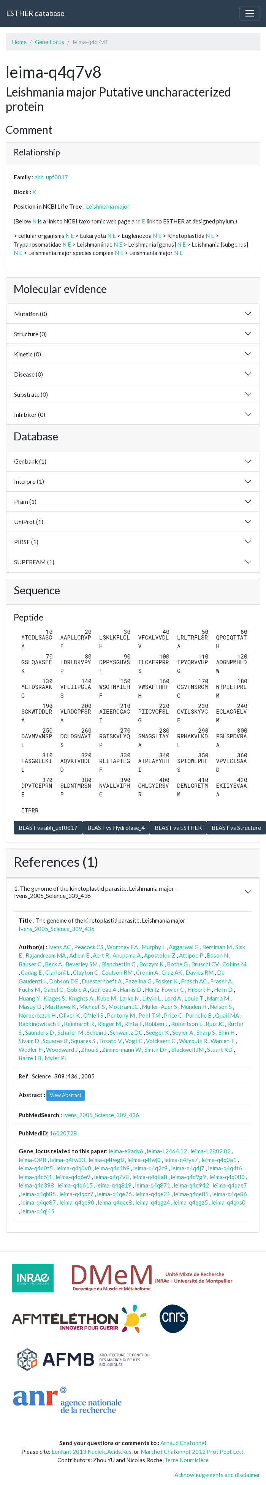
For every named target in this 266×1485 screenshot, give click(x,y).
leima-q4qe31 (152, 1194)
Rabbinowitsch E (39, 1023)
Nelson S (221, 1006)
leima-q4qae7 (229, 1185)
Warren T (222, 1040)
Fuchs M (29, 989)
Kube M (106, 998)
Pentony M (121, 1015)
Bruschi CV (205, 964)
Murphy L (153, 947)
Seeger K (157, 1032)
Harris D (130, 989)
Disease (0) (28, 374)
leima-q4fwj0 (144, 1159)
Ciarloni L (57, 972)
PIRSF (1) (26, 541)
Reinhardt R (79, 1023)
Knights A (80, 998)
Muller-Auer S (159, 1006)
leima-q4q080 (227, 1176)
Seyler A (182, 1032)
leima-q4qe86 (229, 1194)
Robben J (156, 1023)
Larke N (129, 998)
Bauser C (30, 964)
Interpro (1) (29, 481)
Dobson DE (63, 981)
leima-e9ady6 (126, 1151)
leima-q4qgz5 (190, 1202)
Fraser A (221, 981)
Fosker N (166, 981)
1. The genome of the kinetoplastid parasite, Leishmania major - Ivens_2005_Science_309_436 (95, 892)
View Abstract (65, 1095)
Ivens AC (59, 947)
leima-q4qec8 (115, 1202)
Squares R (55, 1040)
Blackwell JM (187, 1049)
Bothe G (177, 964)
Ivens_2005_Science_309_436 (57, 928)
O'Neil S (93, 1015)
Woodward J (62, 1049)
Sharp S (205, 1032)
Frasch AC (194, 981)
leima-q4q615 (75, 1185)
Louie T (193, 998)
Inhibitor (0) (29, 414)
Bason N (217, 955)
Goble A (76, 989)
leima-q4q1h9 (112, 1168)
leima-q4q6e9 (72, 1176)
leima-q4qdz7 (76, 1194)
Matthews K (60, 1006)
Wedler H (31, 1049)
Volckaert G (161, 1040)
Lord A (172, 998)
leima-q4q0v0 (73, 1168)
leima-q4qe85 (191, 1194)
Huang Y (29, 998)
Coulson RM (117, 972)
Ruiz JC (215, 1023)
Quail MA (227, 1015)
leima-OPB (32, 1159)
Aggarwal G (184, 947)
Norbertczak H (37, 1015)
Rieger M (109, 1023)
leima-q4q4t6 (225, 1168)
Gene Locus (49, 41)
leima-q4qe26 (114, 1194)
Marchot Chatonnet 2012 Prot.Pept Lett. (193, 1451)
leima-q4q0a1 (218, 1159)
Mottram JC (123, 1006)
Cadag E (31, 972)
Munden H (193, 1006)
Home (19, 41)
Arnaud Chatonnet (183, 1442)
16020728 (63, 1133)
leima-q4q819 (113, 1185)
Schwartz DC (126, 1032)
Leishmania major (108, 206)
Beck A (53, 964)
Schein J (96, 1032)
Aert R (101, 955)
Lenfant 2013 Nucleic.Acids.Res (91, 1451)
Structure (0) (30, 333)
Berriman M (217, 947)
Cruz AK (172, 972)
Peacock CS (88, 947)
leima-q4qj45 (37, 1211)
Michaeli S (92, 1006)
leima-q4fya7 (181, 1159)
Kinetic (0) (27, 354)
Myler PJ (55, 1057)
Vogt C (133, 1040)
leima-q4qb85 (38, 1194)
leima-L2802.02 (210, 1151)
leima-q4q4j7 (187, 1168)
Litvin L (151, 998)
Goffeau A (103, 989)
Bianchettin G (118, 964)
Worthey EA (122, 947)
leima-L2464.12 (167, 1151)
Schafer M (70, 1032)
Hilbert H (199, 989)
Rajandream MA (45, 955)
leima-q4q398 (36, 1185)
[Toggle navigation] (249, 13)
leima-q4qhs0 (228, 1202)
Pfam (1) (25, 501)
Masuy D (30, 1006)
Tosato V (110, 1040)
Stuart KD (220, 1049)
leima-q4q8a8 (149, 1176)
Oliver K (69, 1015)
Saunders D (39, 1032)
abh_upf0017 (51, 177)
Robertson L (186, 1023)
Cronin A (147, 972)
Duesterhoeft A (102, 981)
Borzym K (151, 964)
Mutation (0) (30, 313)
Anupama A (126, 955)
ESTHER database (35, 13)
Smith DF (156, 1049)
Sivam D (29, 1040)
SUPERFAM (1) (34, 561)
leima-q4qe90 (76, 1202)
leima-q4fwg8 (106, 1159)
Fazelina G (138, 981)
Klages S (54, 998)
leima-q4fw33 (67, 1159)
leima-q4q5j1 (35, 1176)
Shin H (226, 1032)
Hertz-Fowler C (164, 989)
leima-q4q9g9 (188, 1176)
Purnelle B (198, 1015)
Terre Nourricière (187, 1460)
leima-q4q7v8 (111, 1176)
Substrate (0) (31, 394)
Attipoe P (191, 955)
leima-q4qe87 (38, 1202)
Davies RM (199, 972)
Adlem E (79, 955)
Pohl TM (149, 1015)
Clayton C (85, 972)
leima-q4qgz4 (152, 1202)
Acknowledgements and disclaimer (217, 1474)
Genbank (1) (30, 461)
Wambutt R (193, 1040)
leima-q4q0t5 (36, 1168)
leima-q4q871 (152, 1185)
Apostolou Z (160, 955)
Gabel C (53, 989)
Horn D (223, 989)
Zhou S (89, 1049)
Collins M (234, 964)
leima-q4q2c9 (150, 1168)
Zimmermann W (121, 1049)
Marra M (218, 998)
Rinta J (132, 1023)
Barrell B (30, 1057)
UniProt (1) (28, 521)
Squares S (83, 1040)
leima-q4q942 (191, 1185)
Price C (173, 1015)
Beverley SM (81, 964)
